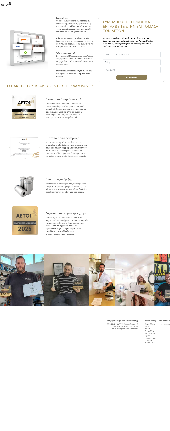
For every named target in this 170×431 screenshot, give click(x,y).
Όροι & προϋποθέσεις (150, 337)
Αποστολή (131, 77)
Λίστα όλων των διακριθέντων (150, 328)
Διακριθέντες (150, 324)
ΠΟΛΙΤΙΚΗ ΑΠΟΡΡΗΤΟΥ (149, 341)
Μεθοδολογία (150, 333)
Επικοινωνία (163, 325)
